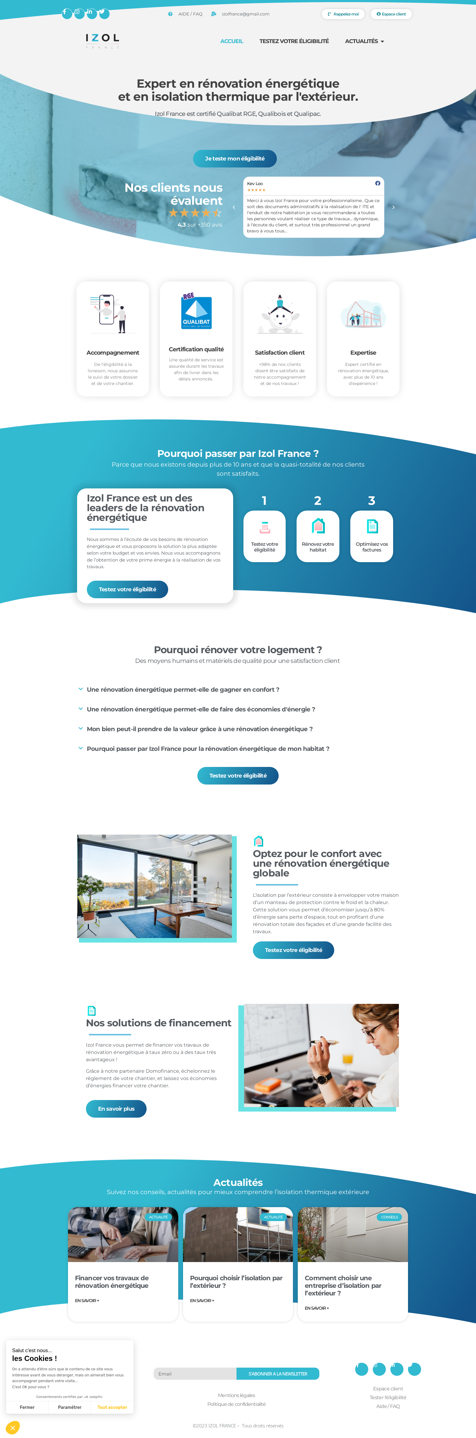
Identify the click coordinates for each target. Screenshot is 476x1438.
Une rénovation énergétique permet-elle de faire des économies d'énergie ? (201, 709)
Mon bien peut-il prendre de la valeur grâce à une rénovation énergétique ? (200, 729)
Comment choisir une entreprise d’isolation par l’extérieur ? (343, 1285)
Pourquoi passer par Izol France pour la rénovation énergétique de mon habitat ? (208, 748)
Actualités (364, 41)
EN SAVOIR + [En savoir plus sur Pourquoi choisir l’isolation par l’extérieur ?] (202, 1300)
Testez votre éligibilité (294, 41)
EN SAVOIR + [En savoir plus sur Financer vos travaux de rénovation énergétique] (87, 1300)
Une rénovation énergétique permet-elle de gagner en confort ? (183, 689)
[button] (234, 207)
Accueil (231, 41)
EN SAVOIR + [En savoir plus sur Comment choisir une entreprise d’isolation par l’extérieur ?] (317, 1308)
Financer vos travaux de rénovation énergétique (111, 1281)
